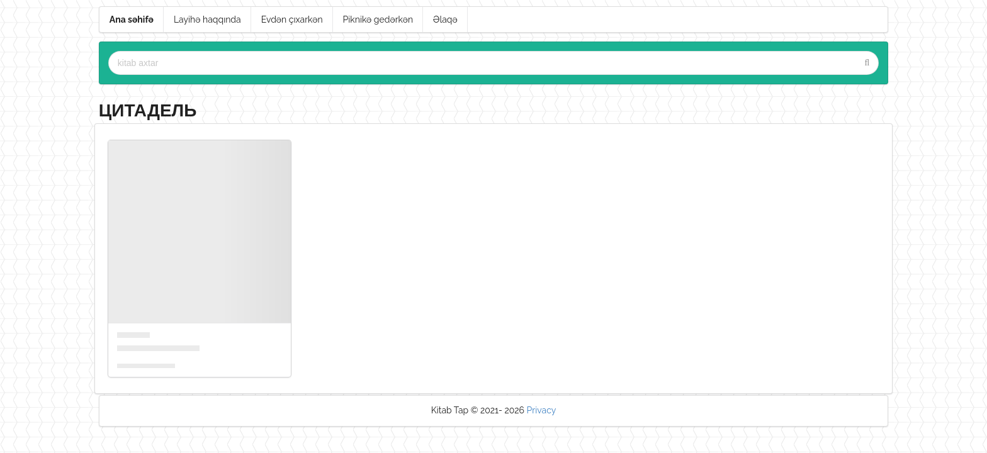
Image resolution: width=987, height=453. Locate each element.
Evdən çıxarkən (292, 19)
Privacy (541, 410)
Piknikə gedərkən (378, 19)
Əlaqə (445, 19)
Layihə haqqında (207, 19)
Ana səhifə (132, 19)
